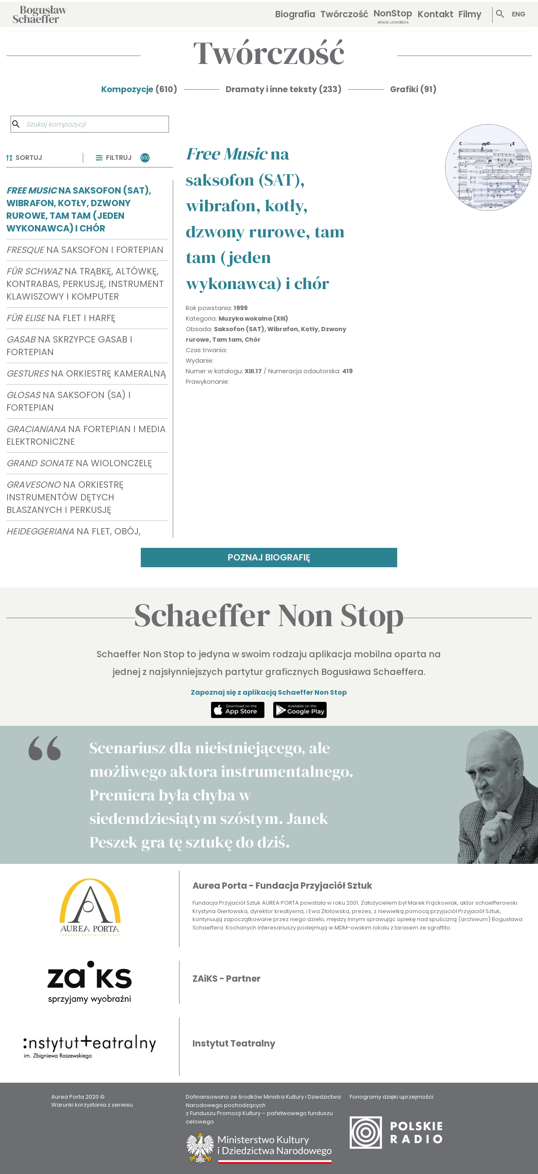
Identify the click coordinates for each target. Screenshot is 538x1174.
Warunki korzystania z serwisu (92, 1105)
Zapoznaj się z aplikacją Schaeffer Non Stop (269, 692)
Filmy (470, 14)
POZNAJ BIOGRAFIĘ (269, 557)
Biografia (295, 14)
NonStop (393, 16)
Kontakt (436, 14)
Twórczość (344, 14)
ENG (518, 14)
